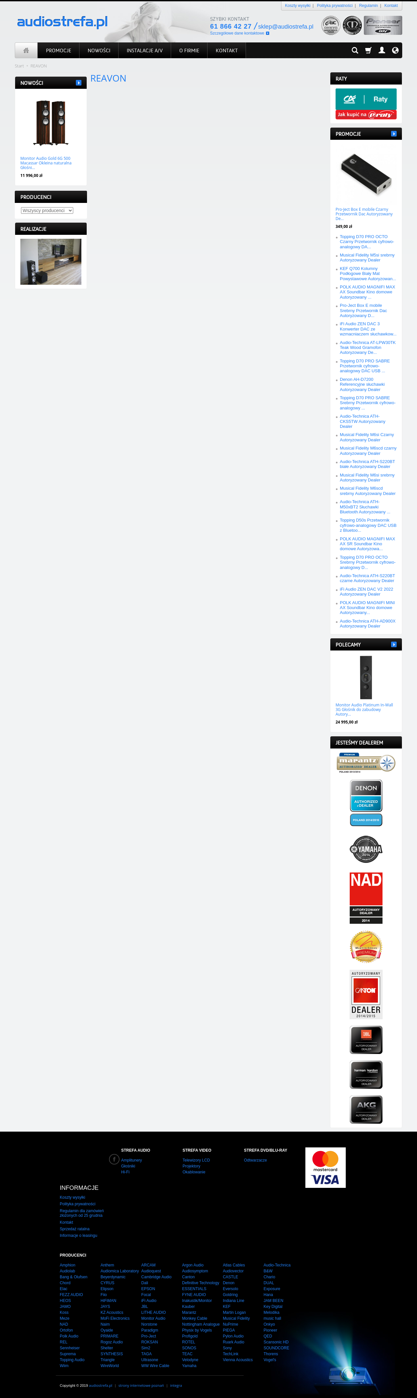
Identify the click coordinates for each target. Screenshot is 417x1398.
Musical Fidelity (236, 1318)
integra (176, 1385)
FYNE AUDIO (194, 1294)
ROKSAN (149, 1342)
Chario (269, 1277)
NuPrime (230, 1324)
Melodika (271, 1312)
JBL (144, 1306)
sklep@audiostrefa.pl (285, 26)
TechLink (230, 1354)
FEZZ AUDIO (71, 1294)
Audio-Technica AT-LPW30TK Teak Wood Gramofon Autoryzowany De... (368, 347)
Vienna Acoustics (238, 1360)
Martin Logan (234, 1312)
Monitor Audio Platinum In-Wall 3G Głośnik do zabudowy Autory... (364, 709)
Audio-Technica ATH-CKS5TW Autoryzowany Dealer (362, 421)
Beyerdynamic (112, 1277)
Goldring (230, 1294)
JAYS (105, 1306)
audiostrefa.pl (100, 1385)
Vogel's (270, 1360)
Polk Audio (69, 1336)
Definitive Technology (200, 1283)
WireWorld (109, 1365)
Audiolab (67, 1271)
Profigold (189, 1336)
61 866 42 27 (231, 26)
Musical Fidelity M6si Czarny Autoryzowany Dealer (367, 437)
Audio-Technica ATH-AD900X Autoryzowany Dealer (368, 623)
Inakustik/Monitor (197, 1300)
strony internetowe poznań (141, 1385)
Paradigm (149, 1330)
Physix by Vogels (197, 1330)
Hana (268, 1294)
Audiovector (233, 1271)
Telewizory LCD (196, 1160)
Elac (63, 1289)
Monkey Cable (194, 1318)
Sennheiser (70, 1348)
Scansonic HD (276, 1342)
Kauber (188, 1306)
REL (63, 1342)
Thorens (271, 1354)
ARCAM (148, 1265)
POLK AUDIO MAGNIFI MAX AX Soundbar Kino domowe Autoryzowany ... (367, 292)
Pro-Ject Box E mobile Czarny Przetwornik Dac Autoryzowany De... (364, 214)
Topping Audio (72, 1360)
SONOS (189, 1348)
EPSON (148, 1289)
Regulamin (368, 5)
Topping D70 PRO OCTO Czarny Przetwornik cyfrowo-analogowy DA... (367, 241)
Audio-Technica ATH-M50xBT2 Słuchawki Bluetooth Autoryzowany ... (365, 506)
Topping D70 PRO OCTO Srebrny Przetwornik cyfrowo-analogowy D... (368, 562)
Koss (64, 1312)
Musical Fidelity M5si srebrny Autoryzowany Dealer (367, 257)
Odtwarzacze (255, 1160)
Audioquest (151, 1271)
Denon (228, 1283)
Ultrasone (149, 1360)
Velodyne (190, 1360)
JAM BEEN (273, 1300)
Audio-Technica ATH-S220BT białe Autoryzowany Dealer (367, 464)
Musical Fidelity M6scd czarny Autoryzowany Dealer (368, 450)
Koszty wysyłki (297, 5)
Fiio (103, 1294)
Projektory (191, 1166)
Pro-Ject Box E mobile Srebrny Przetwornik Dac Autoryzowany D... (363, 310)
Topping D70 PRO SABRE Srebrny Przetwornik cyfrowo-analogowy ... (368, 402)
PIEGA (229, 1330)
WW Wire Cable (155, 1365)
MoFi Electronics (115, 1318)
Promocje (348, 134)
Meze (64, 1318)
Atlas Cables (234, 1265)
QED (268, 1336)
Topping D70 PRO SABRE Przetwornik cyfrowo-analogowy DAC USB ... (365, 366)
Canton (188, 1277)
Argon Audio (192, 1265)
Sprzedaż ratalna (75, 1229)
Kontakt (391, 5)
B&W (268, 1271)
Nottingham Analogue (201, 1324)
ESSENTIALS (194, 1289)
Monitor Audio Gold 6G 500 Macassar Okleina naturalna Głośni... (46, 163)
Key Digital (273, 1306)
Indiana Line (233, 1300)
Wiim (64, 1365)
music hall (272, 1318)
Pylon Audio (233, 1336)
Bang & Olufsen (73, 1277)
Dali (144, 1283)
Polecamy (348, 645)
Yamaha (189, 1365)
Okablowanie (194, 1172)
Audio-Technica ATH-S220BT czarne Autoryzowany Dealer (367, 578)
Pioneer (270, 1330)
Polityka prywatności (335, 5)
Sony (227, 1348)
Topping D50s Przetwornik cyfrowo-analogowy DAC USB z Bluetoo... (368, 525)
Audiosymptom (195, 1271)
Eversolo (230, 1289)
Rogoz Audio (111, 1342)
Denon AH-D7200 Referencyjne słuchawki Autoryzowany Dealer (362, 384)
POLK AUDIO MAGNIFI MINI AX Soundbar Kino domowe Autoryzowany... (367, 607)
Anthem (107, 1265)
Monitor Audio (153, 1318)
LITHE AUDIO (153, 1312)
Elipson (106, 1289)
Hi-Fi (125, 1172)
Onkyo (269, 1324)
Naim (105, 1324)
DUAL (269, 1283)
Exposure (272, 1289)
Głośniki (128, 1166)
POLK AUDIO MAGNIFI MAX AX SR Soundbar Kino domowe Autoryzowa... (367, 544)
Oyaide (106, 1330)
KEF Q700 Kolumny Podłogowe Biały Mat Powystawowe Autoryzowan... (368, 273)
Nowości (31, 83)
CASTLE (230, 1277)
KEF (226, 1306)
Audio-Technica (277, 1265)
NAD (64, 1324)
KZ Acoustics (111, 1312)
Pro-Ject (148, 1336)
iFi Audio (148, 1300)
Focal (146, 1294)
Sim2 (145, 1348)
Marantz (189, 1312)
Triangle (107, 1360)
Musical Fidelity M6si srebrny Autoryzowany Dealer (367, 477)
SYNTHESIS (111, 1354)
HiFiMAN (108, 1300)
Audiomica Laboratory (119, 1271)
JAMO (65, 1306)
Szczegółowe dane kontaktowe (237, 33)
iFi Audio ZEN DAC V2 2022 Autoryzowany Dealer (366, 592)
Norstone (149, 1324)
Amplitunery (131, 1160)
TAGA (146, 1354)
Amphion (67, 1265)
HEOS (65, 1300)
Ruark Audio (233, 1342)
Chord (65, 1283)
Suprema (68, 1354)
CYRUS (107, 1283)
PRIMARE (109, 1336)
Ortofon (66, 1330)
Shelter (106, 1348)
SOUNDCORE (276, 1348)
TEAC (187, 1354)
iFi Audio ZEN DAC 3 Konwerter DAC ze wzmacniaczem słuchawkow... (368, 328)
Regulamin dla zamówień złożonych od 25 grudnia (82, 1213)
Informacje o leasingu (78, 1235)
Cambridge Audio (156, 1277)
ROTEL (188, 1342)
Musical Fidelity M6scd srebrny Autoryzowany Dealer (368, 491)
